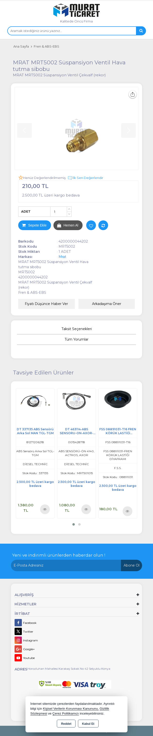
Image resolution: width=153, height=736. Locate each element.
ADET (26, 211)
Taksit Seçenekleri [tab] (76, 329)
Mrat (62, 257)
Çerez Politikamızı (65, 713)
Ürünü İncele (45, 509)
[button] (73, 524)
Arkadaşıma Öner (106, 304)
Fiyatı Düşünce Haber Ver (46, 304)
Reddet (66, 724)
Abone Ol (131, 565)
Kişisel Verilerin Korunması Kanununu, (71, 708)
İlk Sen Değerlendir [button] (85, 178)
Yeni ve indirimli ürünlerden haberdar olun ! (58, 555)
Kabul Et (88, 724)
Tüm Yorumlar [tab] (76, 339)
